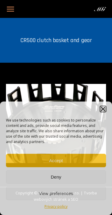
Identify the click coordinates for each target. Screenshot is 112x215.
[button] (103, 109)
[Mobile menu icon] (10, 9)
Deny (56, 176)
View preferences (56, 193)
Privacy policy (56, 207)
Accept (56, 160)
